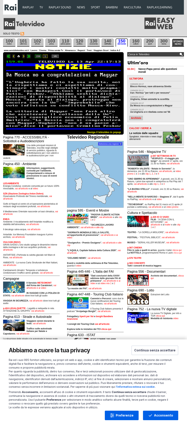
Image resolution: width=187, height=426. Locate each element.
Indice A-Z (115, 50)
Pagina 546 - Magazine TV (146, 152)
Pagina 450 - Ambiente (19, 164)
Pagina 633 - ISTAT (81, 335)
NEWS (81, 7)
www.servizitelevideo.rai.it (16, 50)
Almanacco (70, 50)
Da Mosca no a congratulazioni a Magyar (151, 105)
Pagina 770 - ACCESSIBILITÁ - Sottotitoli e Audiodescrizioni (26, 139)
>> (28, 56)
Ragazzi (81, 50)
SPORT (95, 7)
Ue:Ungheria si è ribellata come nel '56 (150, 112)
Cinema (42, 50)
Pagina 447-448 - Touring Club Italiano (95, 294)
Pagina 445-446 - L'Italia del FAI (90, 271)
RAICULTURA (132, 7)
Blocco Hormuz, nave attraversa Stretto (150, 86)
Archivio (136, 118)
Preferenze (124, 417)
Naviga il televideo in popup (104, 132)
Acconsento (163, 417)
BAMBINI (112, 7)
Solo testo (11, 33)
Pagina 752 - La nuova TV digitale (152, 309)
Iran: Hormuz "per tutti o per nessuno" (150, 93)
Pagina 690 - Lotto (140, 290)
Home (19, 56)
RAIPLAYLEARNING (159, 7)
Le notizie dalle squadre (143, 133)
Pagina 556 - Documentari (146, 271)
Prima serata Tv (55, 50)
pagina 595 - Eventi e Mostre (88, 210)
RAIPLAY (28, 7)
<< (8, 56)
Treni (89, 50)
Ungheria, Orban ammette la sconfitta (149, 99)
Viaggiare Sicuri (101, 50)
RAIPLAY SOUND (60, 7)
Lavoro (34, 50)
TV (41, 7)
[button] (154, 352)
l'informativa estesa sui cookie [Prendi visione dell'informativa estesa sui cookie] (135, 388)
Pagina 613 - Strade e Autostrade (27, 317)
